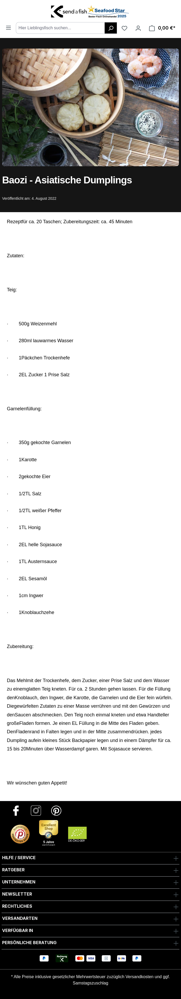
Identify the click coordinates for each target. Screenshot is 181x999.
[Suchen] (111, 28)
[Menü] (8, 27)
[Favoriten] (124, 28)
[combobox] (60, 28)
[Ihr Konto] (138, 28)
